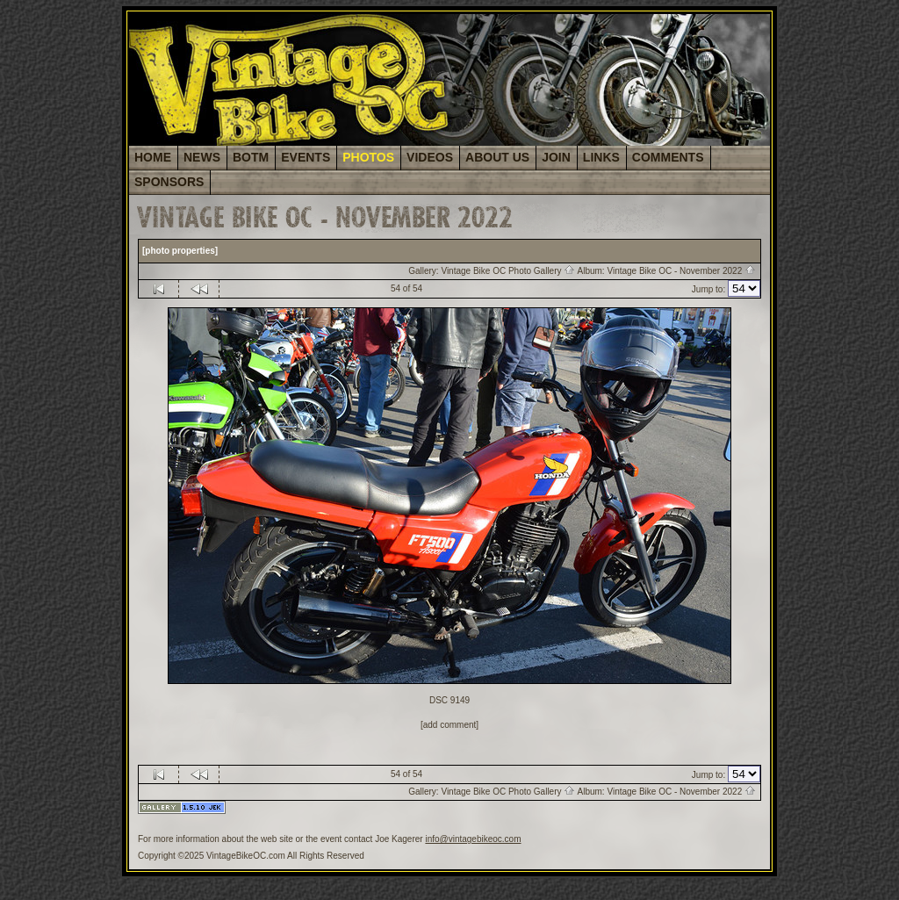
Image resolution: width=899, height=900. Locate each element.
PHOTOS (368, 157)
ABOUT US (497, 157)
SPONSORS (169, 182)
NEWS (201, 157)
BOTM (251, 157)
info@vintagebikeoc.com (473, 839)
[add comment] (449, 725)
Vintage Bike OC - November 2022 (681, 271)
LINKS (601, 157)
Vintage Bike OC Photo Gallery (508, 271)
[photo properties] (180, 251)
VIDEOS (429, 157)
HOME (152, 157)
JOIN (556, 157)
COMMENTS (668, 157)
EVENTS (305, 157)
